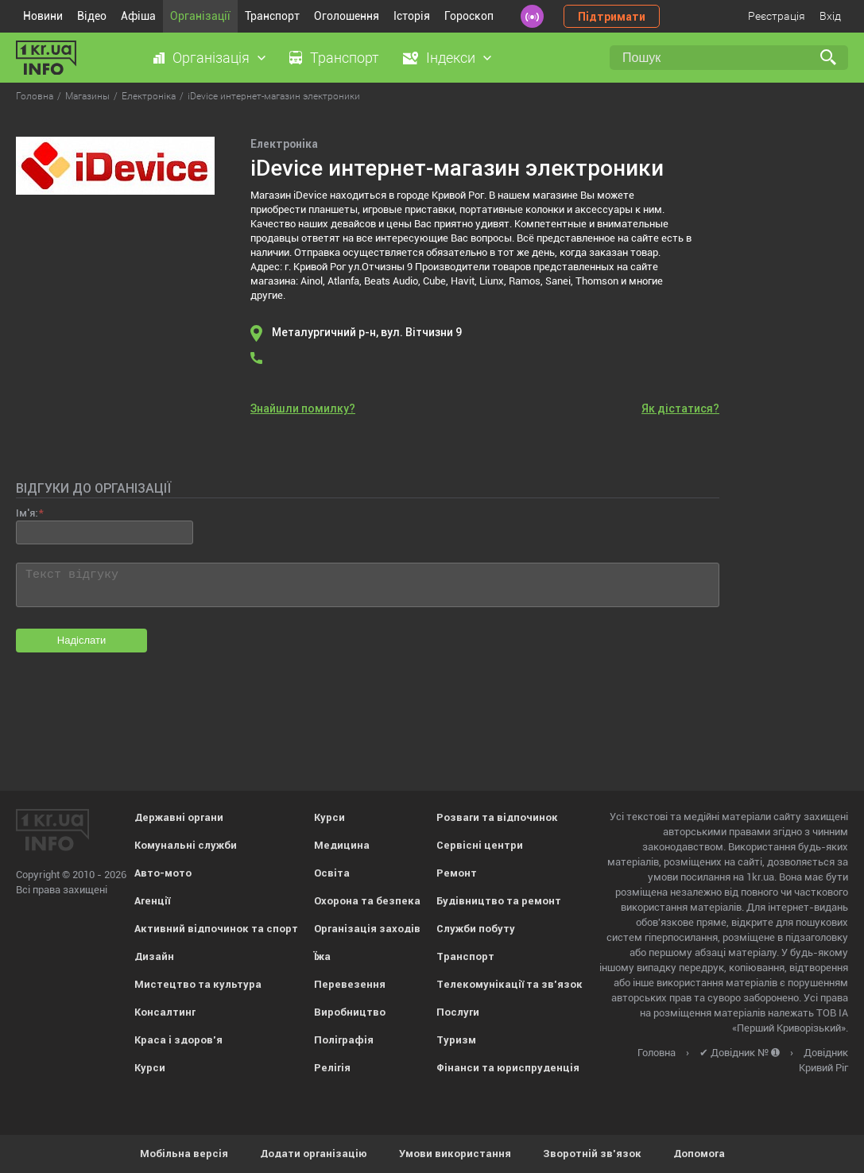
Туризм (456, 1040)
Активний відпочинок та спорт (216, 929)
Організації (200, 16)
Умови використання (455, 1153)
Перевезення (350, 984)
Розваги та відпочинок (497, 817)
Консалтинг (165, 1012)
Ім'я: (26, 513)
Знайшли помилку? (302, 408)
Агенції (152, 901)
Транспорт (272, 16)
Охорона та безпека (367, 901)
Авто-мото (163, 873)
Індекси (450, 57)
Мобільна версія (184, 1153)
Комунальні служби (185, 845)
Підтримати (611, 16)
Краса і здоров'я (178, 1040)
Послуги (457, 1012)
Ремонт (456, 873)
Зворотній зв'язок (592, 1153)
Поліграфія (344, 1040)
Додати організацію (313, 1153)
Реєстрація (776, 16)
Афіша (138, 16)
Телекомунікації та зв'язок (509, 984)
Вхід (830, 16)
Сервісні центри (479, 845)
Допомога (699, 1153)
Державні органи (178, 817)
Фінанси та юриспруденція (507, 1068)
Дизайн (154, 956)
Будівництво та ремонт (498, 901)
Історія (411, 16)
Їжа (322, 956)
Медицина (342, 845)
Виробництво (350, 1012)
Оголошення (346, 16)
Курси (149, 1068)
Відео (92, 16)
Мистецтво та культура (198, 984)
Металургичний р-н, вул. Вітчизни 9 (367, 332)
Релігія (332, 1068)
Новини (43, 16)
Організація (211, 57)
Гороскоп (469, 16)
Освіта (332, 873)
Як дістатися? (680, 408)
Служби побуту (475, 929)
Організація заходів (367, 929)
